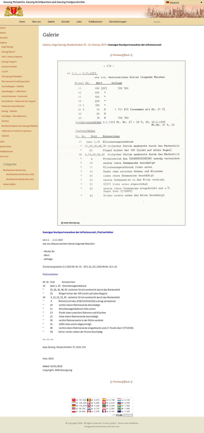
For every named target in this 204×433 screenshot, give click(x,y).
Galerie (51, 21)
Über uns (36, 21)
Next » (127, 54)
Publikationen (95, 21)
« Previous (116, 54)
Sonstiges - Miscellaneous (14, 116)
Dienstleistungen (118, 21)
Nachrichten (5, 146)
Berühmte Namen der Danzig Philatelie (20, 125)
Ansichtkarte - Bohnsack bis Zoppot (19, 101)
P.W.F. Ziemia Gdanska (12, 56)
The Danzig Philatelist (12, 76)
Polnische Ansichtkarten (13, 106)
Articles (5, 120)
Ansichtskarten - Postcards (14, 96)
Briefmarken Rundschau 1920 (20, 174)
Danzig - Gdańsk (9, 111)
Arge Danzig (7, 46)
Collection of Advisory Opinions (17, 130)
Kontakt (66, 21)
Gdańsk (5, 135)
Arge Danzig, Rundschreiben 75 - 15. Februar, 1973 (79, 44)
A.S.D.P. (5, 71)
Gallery (47, 44)
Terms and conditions (128, 423)
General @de (9, 184)
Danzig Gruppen (9, 61)
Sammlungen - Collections (14, 91)
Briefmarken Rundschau (14, 170)
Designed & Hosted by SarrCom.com (102, 426)
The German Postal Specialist (15, 81)
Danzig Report (8, 51)
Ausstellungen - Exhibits (13, 86)
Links (79, 21)
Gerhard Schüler (9, 66)
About (3, 32)
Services (4, 156)
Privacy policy (109, 423)
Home (22, 21)
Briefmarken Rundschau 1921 (20, 179)
